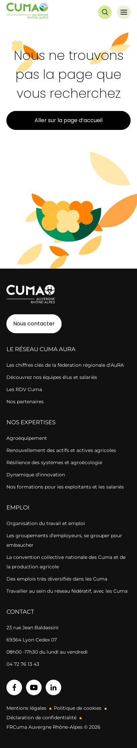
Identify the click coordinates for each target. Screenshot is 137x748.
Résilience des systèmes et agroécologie (54, 462)
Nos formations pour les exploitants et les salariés (65, 487)
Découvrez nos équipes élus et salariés (51, 377)
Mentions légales (26, 708)
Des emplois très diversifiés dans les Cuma (56, 579)
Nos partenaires (25, 402)
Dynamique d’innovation (35, 475)
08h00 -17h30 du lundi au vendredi (47, 652)
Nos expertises (30, 422)
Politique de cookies (77, 708)
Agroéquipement (26, 438)
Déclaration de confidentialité (41, 718)
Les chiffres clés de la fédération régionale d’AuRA (65, 365)
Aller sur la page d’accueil (68, 120)
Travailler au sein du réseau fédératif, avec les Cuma (67, 591)
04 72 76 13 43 (22, 664)
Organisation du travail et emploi (45, 523)
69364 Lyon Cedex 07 (31, 640)
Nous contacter (34, 323)
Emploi (17, 507)
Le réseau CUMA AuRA (40, 349)
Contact (20, 611)
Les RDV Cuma (24, 389)
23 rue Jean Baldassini (32, 628)
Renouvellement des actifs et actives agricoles (61, 450)
